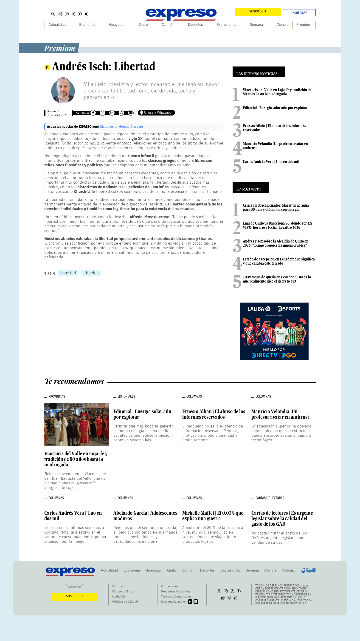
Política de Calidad (125, 601)
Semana (256, 25)
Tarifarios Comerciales (176, 596)
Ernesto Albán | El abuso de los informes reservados (274, 127)
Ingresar (299, 12)
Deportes (195, 25)
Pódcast (288, 570)
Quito (143, 25)
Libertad (68, 273)
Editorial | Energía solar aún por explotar (275, 107)
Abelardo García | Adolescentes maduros (145, 515)
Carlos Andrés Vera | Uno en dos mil (271, 161)
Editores (118, 586)
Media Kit (118, 596)
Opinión (168, 25)
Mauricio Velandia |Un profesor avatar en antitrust (275, 145)
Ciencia (282, 25)
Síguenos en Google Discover (121, 126)
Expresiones (226, 25)
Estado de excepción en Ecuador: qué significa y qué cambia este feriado (279, 261)
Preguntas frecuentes (175, 591)
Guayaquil (117, 25)
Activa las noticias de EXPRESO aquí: (73, 126)
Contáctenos (169, 586)
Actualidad (57, 25)
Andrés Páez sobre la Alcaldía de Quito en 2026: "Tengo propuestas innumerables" (275, 243)
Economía (87, 25)
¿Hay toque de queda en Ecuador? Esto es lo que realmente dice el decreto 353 (277, 279)
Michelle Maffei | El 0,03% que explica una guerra (212, 515)
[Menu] (45, 14)
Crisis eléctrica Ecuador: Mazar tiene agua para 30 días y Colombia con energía (276, 207)
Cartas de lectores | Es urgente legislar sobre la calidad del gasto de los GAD (282, 518)
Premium (303, 25)
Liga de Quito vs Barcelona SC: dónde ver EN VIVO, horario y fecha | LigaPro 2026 (277, 225)
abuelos (91, 273)
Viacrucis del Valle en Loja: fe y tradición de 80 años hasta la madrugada (277, 91)
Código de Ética (122, 591)
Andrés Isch (54, 111)
